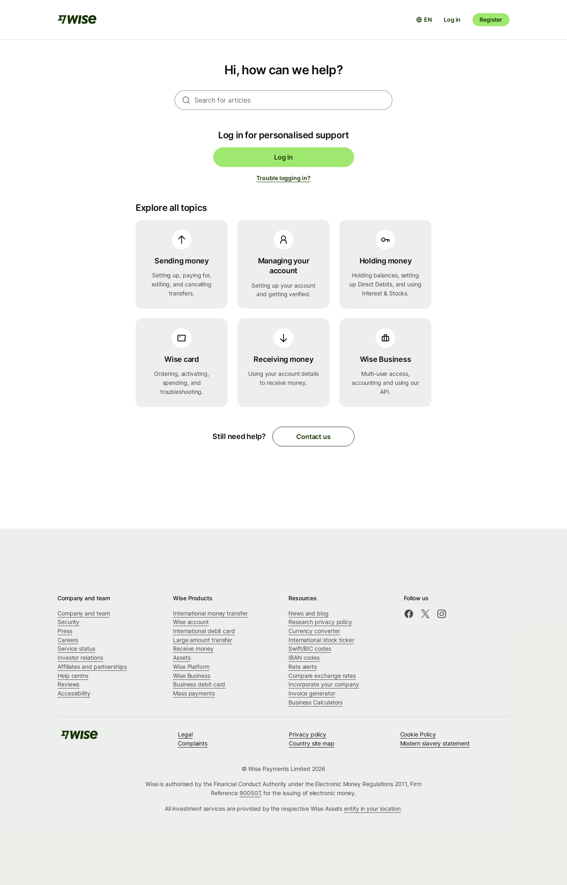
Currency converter (314, 630)
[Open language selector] (424, 19)
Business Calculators (315, 702)
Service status (76, 648)
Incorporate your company (323, 684)
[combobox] (293, 100)
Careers (68, 639)
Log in (452, 19)
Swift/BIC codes (309, 648)
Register (490, 19)
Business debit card (199, 684)
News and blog (308, 613)
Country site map (311, 743)
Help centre (73, 675)
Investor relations (80, 657)
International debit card (204, 630)
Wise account (191, 621)
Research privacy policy (320, 621)
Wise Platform (191, 666)
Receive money (193, 648)
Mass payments (194, 693)
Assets (182, 657)
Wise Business (191, 675)
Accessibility (74, 693)
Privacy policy (307, 734)
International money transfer (210, 613)
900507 (250, 792)
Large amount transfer (202, 639)
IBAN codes (304, 657)
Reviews (68, 684)
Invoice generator (311, 693)
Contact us (313, 436)
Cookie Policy (418, 734)
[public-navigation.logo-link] (79, 737)
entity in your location (372, 808)
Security (68, 621)
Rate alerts (302, 666)
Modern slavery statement (435, 743)
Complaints (192, 743)
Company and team (84, 613)
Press (65, 630)
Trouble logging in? (283, 177)
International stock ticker (321, 639)
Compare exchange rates (322, 675)
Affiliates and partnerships (92, 666)
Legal (185, 734)
